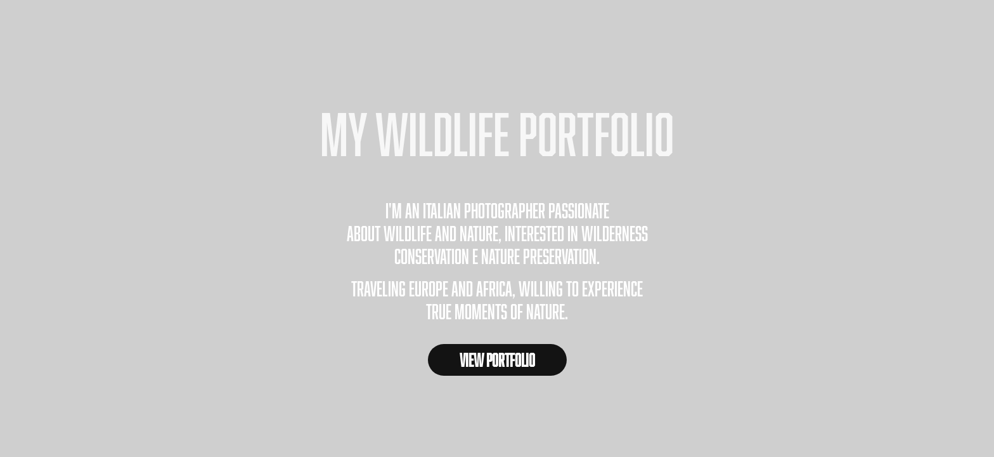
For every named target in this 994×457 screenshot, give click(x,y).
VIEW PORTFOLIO (497, 360)
